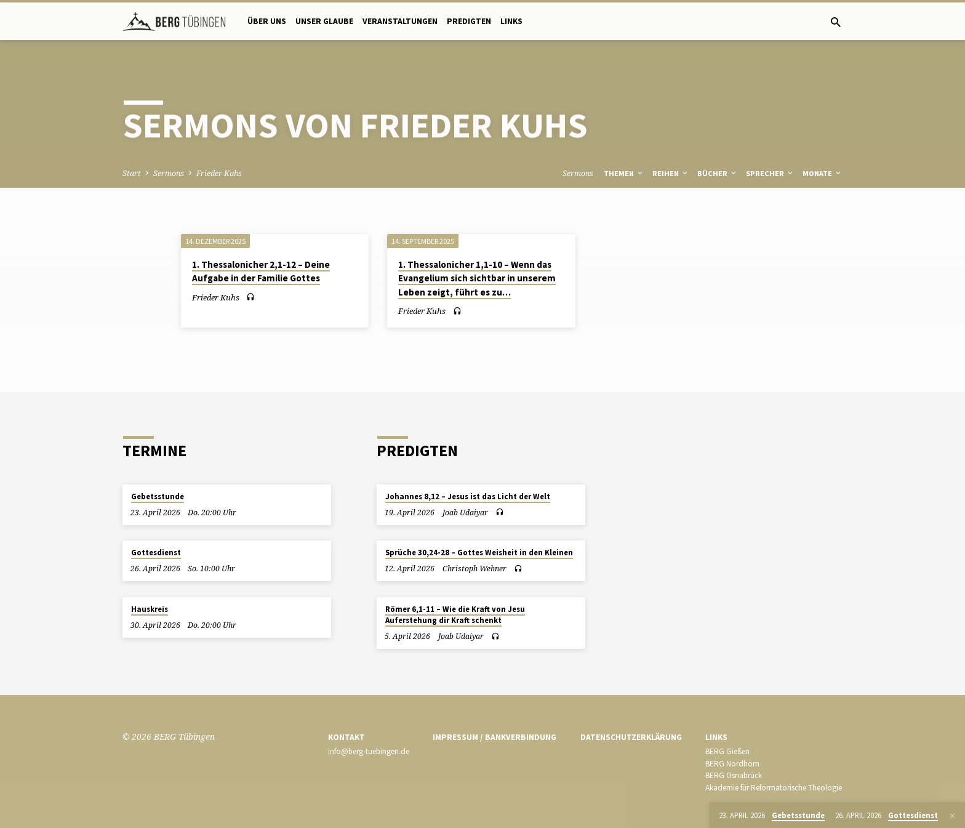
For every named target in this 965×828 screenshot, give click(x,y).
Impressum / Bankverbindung (494, 737)
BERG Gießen (727, 751)
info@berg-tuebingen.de (368, 751)
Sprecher (770, 173)
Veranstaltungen (400, 21)
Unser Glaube (324, 21)
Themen (624, 173)
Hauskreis (149, 609)
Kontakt (346, 737)
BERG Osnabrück (733, 775)
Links (511, 21)
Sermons (168, 173)
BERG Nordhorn (732, 763)
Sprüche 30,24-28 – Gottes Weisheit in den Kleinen (479, 552)
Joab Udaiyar (465, 512)
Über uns (266, 21)
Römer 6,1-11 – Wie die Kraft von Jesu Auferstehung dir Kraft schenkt (455, 614)
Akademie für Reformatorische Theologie (773, 787)
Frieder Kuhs (219, 173)
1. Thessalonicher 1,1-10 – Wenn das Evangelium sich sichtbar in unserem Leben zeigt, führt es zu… (477, 279)
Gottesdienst (156, 552)
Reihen (670, 173)
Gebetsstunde (157, 496)
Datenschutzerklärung (631, 737)
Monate (823, 173)
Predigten (469, 21)
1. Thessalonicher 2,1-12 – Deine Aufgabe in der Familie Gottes (261, 271)
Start (131, 173)
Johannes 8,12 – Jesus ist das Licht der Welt (467, 496)
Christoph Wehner (474, 568)
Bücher (717, 173)
